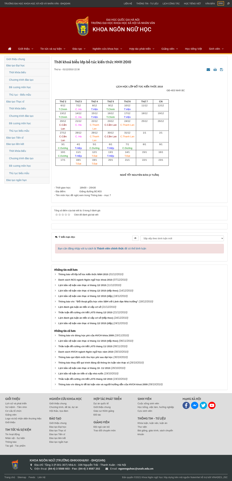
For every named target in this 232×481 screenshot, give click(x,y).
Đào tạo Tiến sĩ (15, 137)
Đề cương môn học (20, 87)
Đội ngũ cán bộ (102, 427)
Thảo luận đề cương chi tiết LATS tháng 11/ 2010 (85, 346)
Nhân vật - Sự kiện (15, 438)
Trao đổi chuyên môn (105, 430)
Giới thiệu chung (15, 59)
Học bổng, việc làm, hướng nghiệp (156, 407)
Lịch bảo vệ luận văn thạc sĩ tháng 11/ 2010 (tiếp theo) (88, 341)
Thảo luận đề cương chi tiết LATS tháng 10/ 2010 (85, 379)
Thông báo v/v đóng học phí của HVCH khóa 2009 (86, 335)
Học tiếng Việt (193, 48)
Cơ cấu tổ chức (13, 411)
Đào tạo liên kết (15, 144)
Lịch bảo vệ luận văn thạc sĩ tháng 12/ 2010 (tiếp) (85, 296)
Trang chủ (9, 477)
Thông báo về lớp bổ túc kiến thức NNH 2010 (83, 274)
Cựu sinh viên (145, 411)
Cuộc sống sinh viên (148, 403)
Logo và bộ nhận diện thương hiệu (23, 418)
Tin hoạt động (12, 434)
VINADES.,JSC (220, 477)
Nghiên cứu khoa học (106, 48)
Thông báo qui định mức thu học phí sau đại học (85, 357)
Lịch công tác (171, 3)
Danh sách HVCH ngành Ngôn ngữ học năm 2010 (85, 351)
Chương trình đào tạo (21, 79)
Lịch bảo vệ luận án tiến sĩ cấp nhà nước (80, 373)
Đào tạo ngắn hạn (16, 180)
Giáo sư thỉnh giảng (104, 411)
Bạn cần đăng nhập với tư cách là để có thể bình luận (102, 248)
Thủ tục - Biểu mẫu (20, 94)
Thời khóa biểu (17, 72)
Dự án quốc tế (101, 403)
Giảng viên (167, 48)
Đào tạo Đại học (15, 65)
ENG (221, 3)
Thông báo (10, 442)
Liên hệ (128, 3)
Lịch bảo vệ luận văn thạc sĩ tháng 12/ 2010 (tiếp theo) (88, 290)
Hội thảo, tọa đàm (58, 411)
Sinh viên (214, 48)
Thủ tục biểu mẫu (19, 130)
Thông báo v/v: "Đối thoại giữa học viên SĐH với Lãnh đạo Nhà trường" (98, 301)
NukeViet (195, 477)
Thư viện (142, 427)
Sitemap (21, 477)
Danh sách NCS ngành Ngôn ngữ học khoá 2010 (85, 279)
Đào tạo (77, 48)
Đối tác (97, 414)
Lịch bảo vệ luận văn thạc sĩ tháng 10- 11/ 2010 (84, 368)
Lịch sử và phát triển (16, 403)
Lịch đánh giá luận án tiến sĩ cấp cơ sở (79, 307)
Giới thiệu (24, 48)
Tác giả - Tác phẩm (15, 445)
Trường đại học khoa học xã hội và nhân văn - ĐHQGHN (37, 3)
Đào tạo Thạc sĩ (15, 101)
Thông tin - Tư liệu (147, 3)
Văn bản (210, 3)
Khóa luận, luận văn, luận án (152, 423)
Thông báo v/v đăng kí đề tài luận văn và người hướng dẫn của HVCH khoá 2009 (103, 384)
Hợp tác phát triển (140, 48)
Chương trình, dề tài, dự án (63, 407)
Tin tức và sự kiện (51, 48)
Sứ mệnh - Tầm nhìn (16, 407)
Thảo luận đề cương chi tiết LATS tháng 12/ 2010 (85, 312)
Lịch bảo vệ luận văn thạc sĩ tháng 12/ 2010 (82, 285)
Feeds (32, 477)
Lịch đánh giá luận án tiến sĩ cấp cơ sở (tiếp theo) (85, 317)
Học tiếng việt (192, 3)
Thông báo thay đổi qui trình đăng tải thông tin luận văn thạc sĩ (93, 362)
